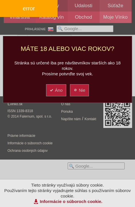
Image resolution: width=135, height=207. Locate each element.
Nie (79, 90)
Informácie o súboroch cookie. (71, 201)
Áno (56, 90)
